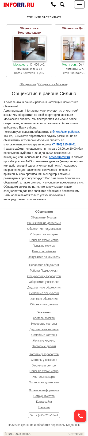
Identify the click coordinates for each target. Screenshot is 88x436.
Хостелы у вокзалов (44, 360)
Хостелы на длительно (44, 382)
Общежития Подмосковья (44, 228)
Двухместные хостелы (44, 329)
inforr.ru (26, 434)
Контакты (44, 407)
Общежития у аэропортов (44, 276)
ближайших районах (65, 131)
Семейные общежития (44, 293)
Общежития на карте (44, 234)
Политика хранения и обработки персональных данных (44, 425)
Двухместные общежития (44, 287)
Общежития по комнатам (44, 257)
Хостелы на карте (43, 376)
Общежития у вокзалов (44, 282)
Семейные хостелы (44, 335)
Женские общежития (44, 298)
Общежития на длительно (44, 223)
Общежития (27, 84)
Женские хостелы (44, 340)
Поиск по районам (44, 251)
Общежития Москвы (52, 84)
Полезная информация (44, 390)
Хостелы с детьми (44, 346)
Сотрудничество (43, 396)
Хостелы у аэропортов (44, 354)
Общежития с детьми (44, 304)
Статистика (76, 434)
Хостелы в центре (44, 365)
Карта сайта (44, 401)
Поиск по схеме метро (44, 240)
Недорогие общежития (44, 265)
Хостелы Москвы (44, 318)
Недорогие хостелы (44, 323)
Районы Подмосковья (44, 270)
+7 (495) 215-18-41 (44, 415)
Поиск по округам (44, 245)
